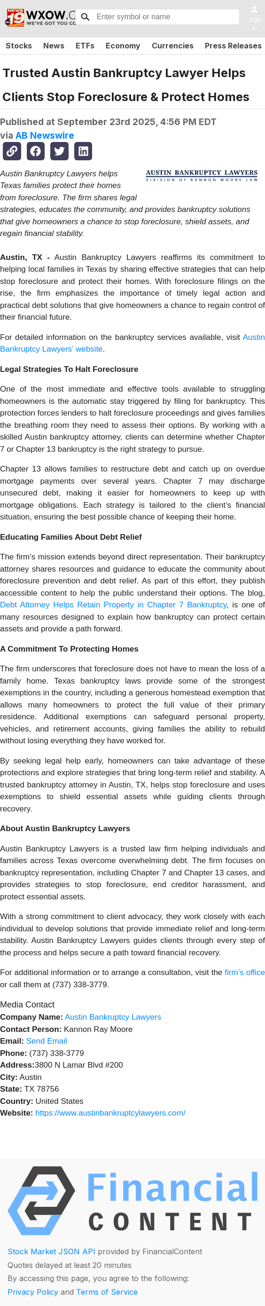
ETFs (85, 45)
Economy (123, 45)
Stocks (19, 45)
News (53, 45)
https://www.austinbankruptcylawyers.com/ (110, 1113)
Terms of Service (107, 1292)
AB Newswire (45, 135)
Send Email (46, 1041)
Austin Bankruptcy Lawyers (113, 1017)
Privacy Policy (33, 1292)
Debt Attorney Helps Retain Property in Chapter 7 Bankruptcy (113, 604)
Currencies (173, 45)
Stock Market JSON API (51, 1251)
